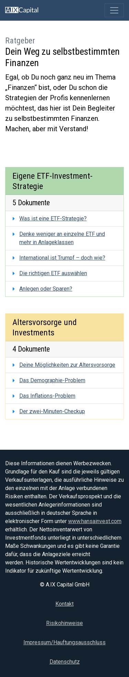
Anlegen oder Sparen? (45, 288)
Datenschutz (65, 661)
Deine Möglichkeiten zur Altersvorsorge (67, 365)
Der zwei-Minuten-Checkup (52, 411)
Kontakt (64, 604)
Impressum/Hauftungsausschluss (64, 642)
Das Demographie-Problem (52, 380)
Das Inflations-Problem (47, 396)
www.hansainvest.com (94, 521)
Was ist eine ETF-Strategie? (53, 218)
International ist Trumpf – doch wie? (62, 257)
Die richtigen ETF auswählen (53, 273)
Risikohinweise (64, 623)
